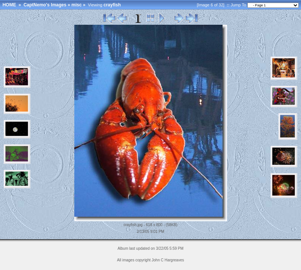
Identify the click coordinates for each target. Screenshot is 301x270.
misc (76, 5)
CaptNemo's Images (45, 5)
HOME (9, 5)
